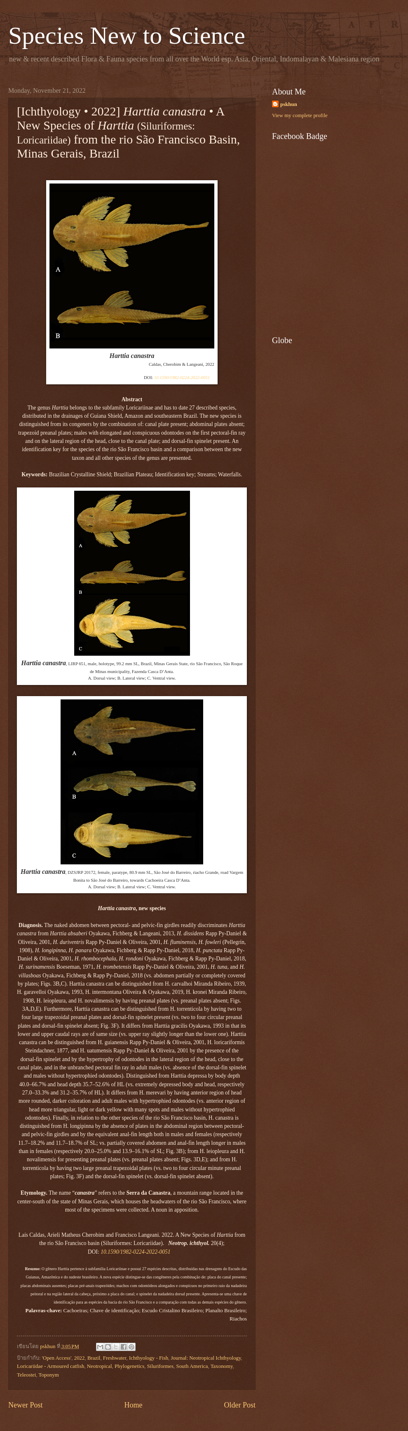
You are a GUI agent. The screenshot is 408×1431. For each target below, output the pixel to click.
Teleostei (26, 1375)
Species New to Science (126, 35)
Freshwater (115, 1358)
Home (133, 1405)
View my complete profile (300, 115)
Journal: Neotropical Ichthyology (206, 1358)
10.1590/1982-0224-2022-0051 (182, 377)
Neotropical (99, 1366)
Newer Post (25, 1405)
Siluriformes (160, 1366)
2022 (79, 1358)
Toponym (49, 1375)
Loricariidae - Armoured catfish (50, 1366)
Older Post (240, 1405)
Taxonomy (222, 1366)
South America (192, 1366)
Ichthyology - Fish (148, 1358)
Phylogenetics (129, 1366)
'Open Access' (57, 1358)
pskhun (288, 104)
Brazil (93, 1358)
